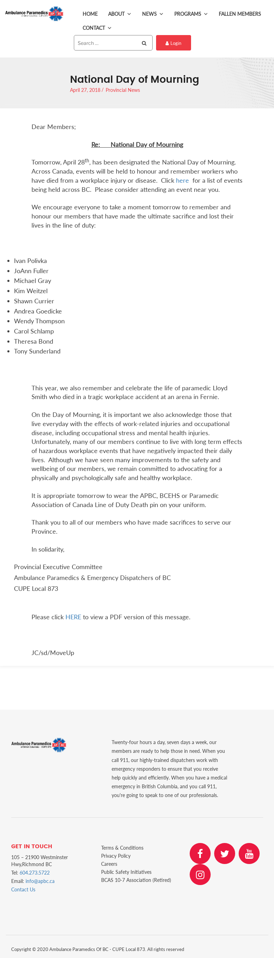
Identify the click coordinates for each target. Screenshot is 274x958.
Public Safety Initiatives (126, 872)
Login (173, 43)
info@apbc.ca (40, 881)
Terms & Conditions (122, 848)
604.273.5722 (35, 873)
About (120, 14)
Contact (97, 28)
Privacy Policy (116, 856)
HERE (73, 617)
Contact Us (23, 889)
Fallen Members (240, 14)
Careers (109, 864)
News (153, 14)
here (182, 180)
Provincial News (123, 90)
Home (90, 14)
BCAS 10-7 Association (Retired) (136, 880)
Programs (191, 14)
